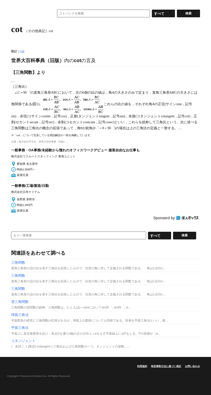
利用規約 (142, 366)
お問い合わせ (192, 366)
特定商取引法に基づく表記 (166, 366)
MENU (15, 4)
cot (22, 51)
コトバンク (30, 13)
